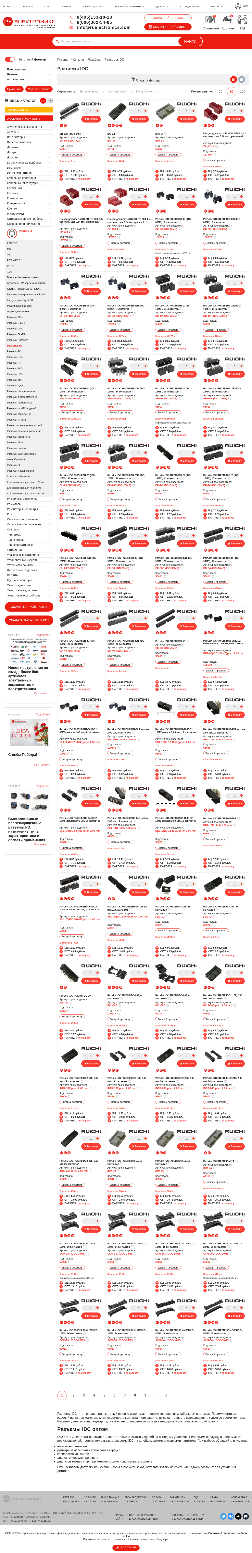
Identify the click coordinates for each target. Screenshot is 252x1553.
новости (28, 6)
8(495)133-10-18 (90, 17)
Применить (14, 89)
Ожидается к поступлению (24, 118)
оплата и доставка (93, 6)
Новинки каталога (18, 109)
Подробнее (43, 635)
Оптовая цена (120, 91)
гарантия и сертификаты (129, 6)
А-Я (43, 101)
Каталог (78, 59)
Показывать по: (202, 91)
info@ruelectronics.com (100, 27)
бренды (66, 6)
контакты (216, 6)
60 (231, 91)
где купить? (162, 6)
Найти (190, 42)
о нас (47, 6)
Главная (63, 59)
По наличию (147, 91)
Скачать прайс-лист (168, 27)
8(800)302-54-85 (90, 22)
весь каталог (23, 100)
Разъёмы (94, 59)
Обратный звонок (168, 17)
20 (220, 91)
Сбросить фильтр (39, 89)
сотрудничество (190, 6)
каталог (7, 6)
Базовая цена (92, 91)
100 (243, 91)
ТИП (50, 101)
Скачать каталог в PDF (29, 620)
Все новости (42, 693)
